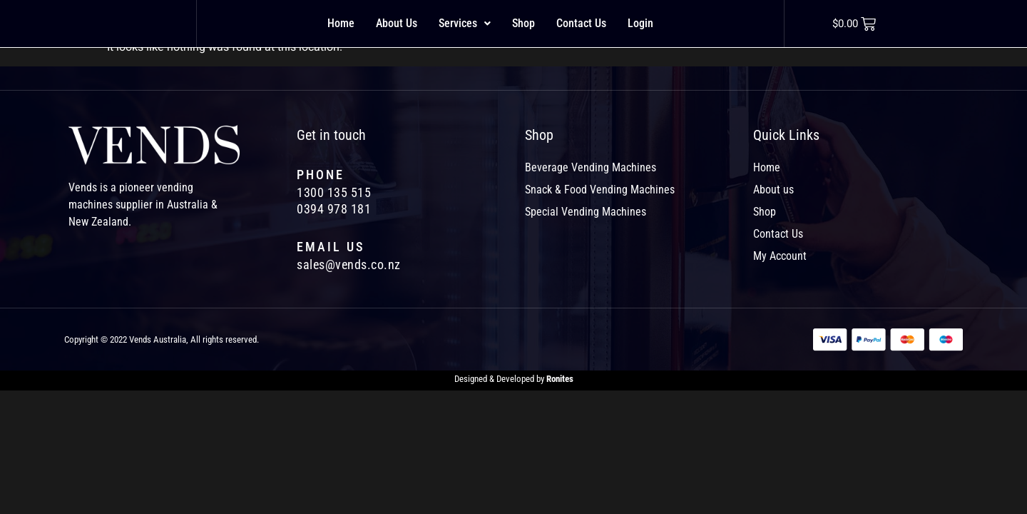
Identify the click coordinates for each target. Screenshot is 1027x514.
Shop (523, 23)
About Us (396, 23)
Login (640, 23)
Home (340, 23)
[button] (464, 23)
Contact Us (581, 23)
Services (465, 23)
